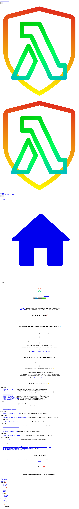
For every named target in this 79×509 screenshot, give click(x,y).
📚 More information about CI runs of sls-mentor (39, 378)
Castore (5, 497)
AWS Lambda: (3, 388)
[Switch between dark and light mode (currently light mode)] (2, 196)
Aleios (55, 461)
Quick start (2, 194)
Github (5, 485)
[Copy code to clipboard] (39, 337)
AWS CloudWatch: (4, 416)
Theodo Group (10, 461)
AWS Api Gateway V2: (5, 438)
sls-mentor (40, 319)
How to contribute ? (11, 194)
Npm (4, 486)
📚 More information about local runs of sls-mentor (39, 352)
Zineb (50, 448)
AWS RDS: (2, 430)
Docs (6, 194)
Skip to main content (4, 1)
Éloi (42, 447)
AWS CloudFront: (4, 424)
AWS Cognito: (3, 412)
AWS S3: (2, 402)
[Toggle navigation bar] (1, 3)
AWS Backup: (3, 434)
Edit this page (3, 480)
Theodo (39, 462)
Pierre (37, 449)
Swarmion (5, 496)
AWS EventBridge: (4, 420)
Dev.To (5, 503)
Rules (4, 201)
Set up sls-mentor (6, 200)
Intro (4, 199)
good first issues (46, 296)
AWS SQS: (2, 408)
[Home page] (41, 278)
